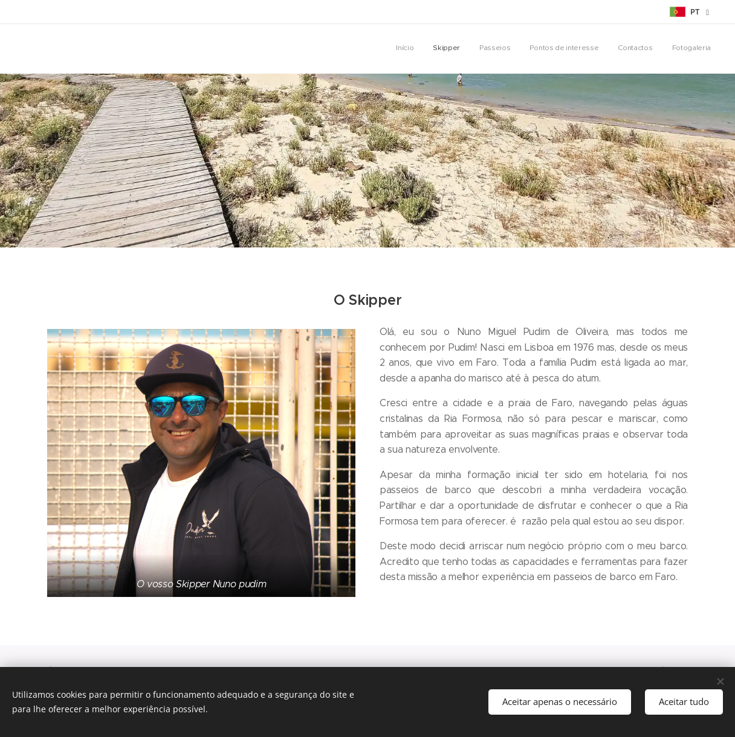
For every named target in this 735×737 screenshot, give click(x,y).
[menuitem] (617, 49)
